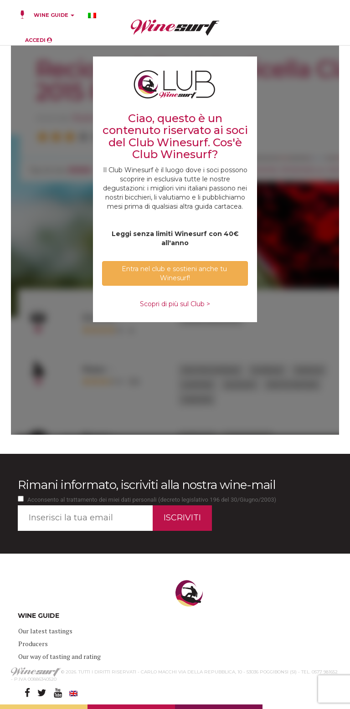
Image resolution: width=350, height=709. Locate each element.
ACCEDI (38, 40)
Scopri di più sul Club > (175, 304)
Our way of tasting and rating (59, 656)
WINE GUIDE (54, 15)
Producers (33, 643)
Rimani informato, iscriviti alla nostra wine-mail (146, 485)
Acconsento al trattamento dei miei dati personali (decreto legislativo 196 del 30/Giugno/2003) (151, 499)
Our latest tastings (45, 631)
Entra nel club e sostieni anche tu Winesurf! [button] (175, 273)
